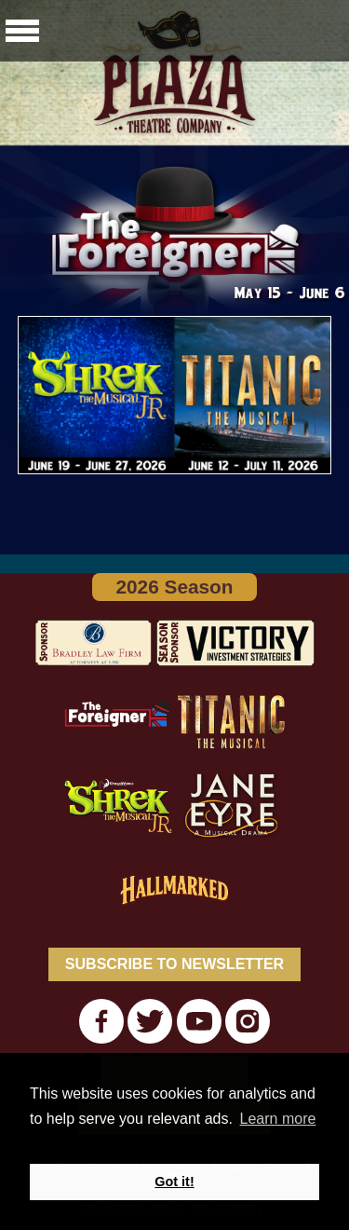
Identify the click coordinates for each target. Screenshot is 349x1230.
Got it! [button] (174, 1181)
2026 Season (174, 586)
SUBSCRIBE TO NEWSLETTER (174, 964)
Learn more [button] (278, 1119)
